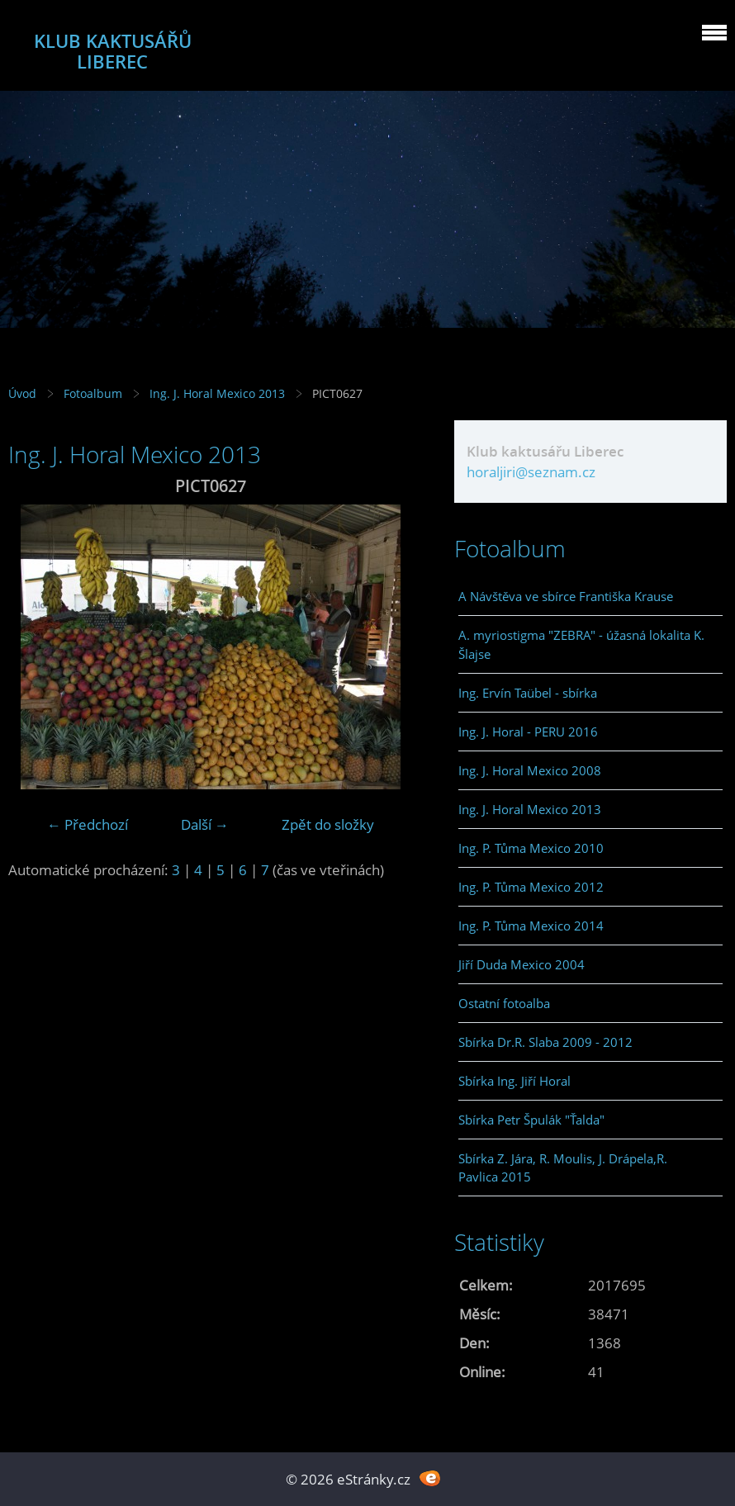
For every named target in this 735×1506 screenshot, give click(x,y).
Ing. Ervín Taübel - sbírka (527, 692)
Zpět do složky (328, 824)
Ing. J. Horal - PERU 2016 (528, 731)
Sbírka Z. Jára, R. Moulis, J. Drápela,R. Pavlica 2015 (562, 1167)
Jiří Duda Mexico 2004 (521, 964)
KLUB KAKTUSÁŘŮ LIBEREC (113, 51)
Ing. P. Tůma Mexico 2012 (531, 886)
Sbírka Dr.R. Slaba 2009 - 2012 (545, 1042)
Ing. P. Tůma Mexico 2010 (531, 848)
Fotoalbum (93, 393)
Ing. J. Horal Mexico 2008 (529, 770)
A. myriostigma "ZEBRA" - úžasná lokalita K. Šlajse (581, 644)
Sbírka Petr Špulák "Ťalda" (531, 1119)
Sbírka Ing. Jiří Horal (514, 1081)
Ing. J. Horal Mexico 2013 (217, 393)
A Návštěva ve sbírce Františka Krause (565, 596)
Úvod (22, 393)
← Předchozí (87, 824)
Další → (205, 824)
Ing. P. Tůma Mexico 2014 (531, 925)
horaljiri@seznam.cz (531, 471)
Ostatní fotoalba (504, 1003)
